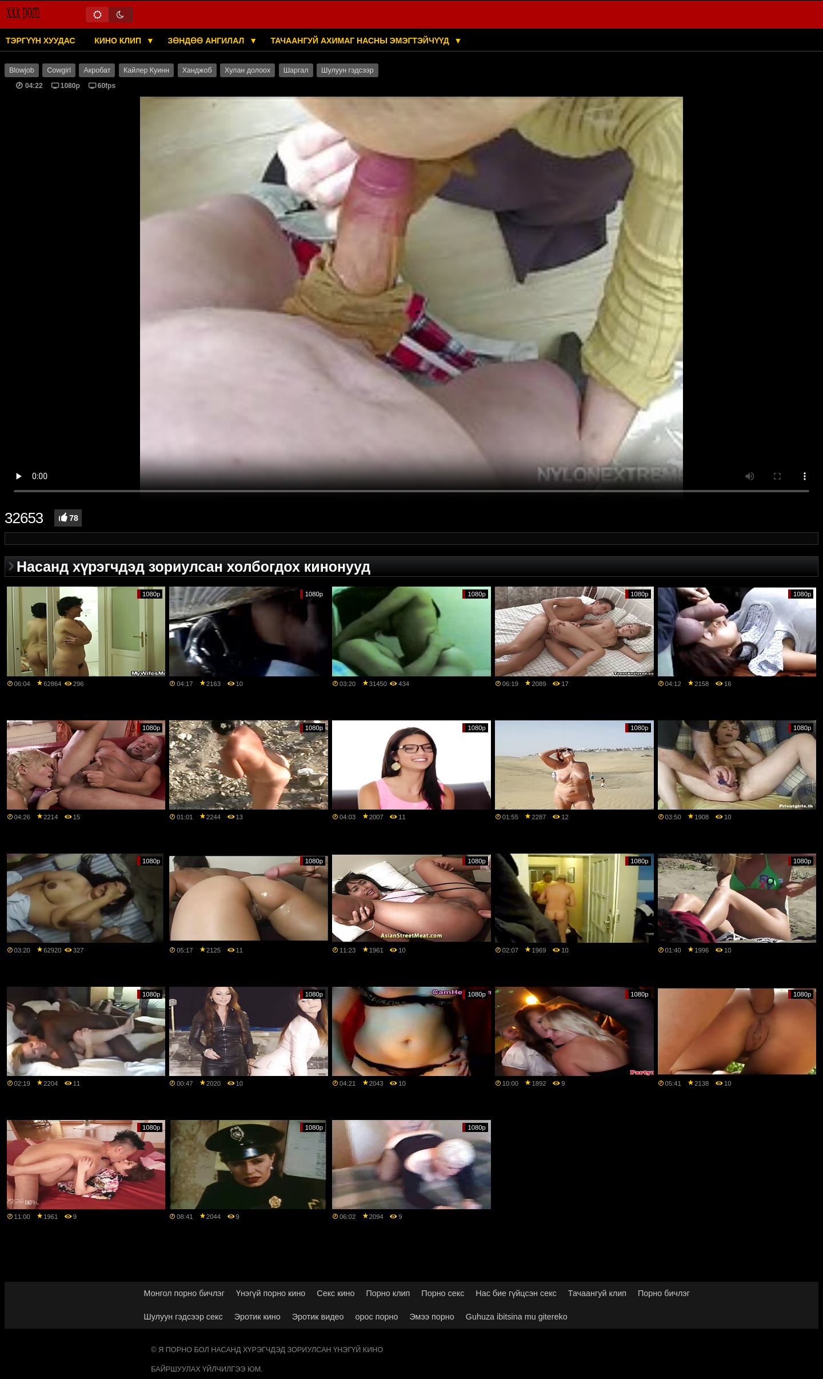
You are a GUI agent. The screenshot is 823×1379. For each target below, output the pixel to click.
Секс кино (335, 1293)
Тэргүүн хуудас (40, 40)
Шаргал (296, 70)
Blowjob (21, 70)
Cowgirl (59, 70)
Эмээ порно (431, 1316)
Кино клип (118, 40)
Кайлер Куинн (146, 70)
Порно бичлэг (664, 1293)
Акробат (96, 70)
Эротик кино (257, 1316)
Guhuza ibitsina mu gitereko (517, 1316)
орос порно (376, 1316)
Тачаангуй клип (597, 1293)
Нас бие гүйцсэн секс (516, 1293)
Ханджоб (197, 70)
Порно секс (442, 1293)
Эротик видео (318, 1316)
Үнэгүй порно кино (270, 1293)
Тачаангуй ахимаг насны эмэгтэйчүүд (361, 40)
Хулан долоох (247, 70)
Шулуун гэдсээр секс (183, 1316)
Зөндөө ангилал (206, 40)
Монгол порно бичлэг (184, 1293)
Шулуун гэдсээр (347, 70)
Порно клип (388, 1293)
